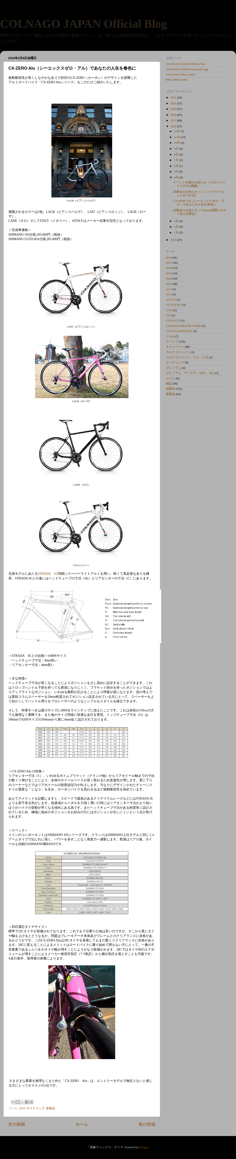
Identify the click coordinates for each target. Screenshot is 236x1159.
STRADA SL (48, 573)
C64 (168, 315)
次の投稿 (16, 1124)
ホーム (81, 1124)
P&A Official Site (176, 79)
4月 (176, 177)
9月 (176, 148)
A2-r (169, 294)
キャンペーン (175, 346)
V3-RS (170, 336)
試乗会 (170, 388)
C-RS (169, 310)
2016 (22, 1108)
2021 (173, 97)
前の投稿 (147, 1124)
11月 (177, 137)
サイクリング (35, 1108)
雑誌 (169, 383)
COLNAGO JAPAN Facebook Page (187, 69)
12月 (177, 131)
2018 (173, 115)
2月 (176, 226)
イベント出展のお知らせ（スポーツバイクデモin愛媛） (199, 184)
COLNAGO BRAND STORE (183, 326)
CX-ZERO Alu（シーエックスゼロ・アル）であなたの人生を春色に (198, 202)
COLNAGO (173, 320)
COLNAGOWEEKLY (179, 331)
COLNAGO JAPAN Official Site (185, 64)
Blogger (144, 1147)
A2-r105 (171, 299)
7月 (176, 160)
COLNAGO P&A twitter (180, 74)
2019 (173, 109)
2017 (173, 120)
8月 (176, 154)
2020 (173, 103)
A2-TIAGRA (174, 304)
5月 (176, 171)
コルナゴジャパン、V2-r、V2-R (187, 357)
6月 (176, 166)
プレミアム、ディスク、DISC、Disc (190, 373)
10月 (177, 142)
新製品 (50, 1108)
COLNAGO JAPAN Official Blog (83, 23)
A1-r (169, 289)
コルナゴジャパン (178, 352)
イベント (172, 341)
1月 (176, 232)
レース (170, 378)
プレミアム (173, 368)
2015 (173, 240)
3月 (176, 221)
